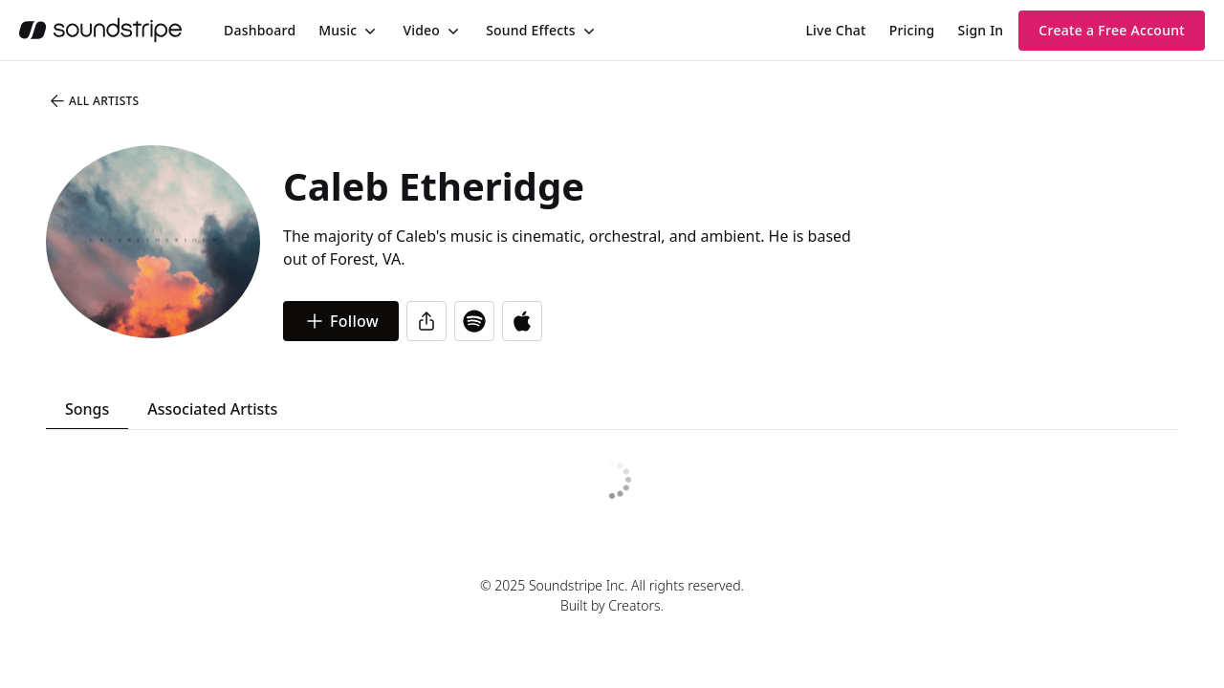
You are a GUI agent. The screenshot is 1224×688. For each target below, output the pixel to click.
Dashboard (259, 30)
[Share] (426, 321)
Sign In (981, 30)
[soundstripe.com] (100, 30)
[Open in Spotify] (474, 321)
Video (421, 30)
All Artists (93, 101)
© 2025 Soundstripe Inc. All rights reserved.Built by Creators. (612, 595)
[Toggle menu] (368, 30)
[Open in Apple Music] (522, 321)
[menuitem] (259, 30)
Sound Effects (531, 30)
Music (337, 30)
